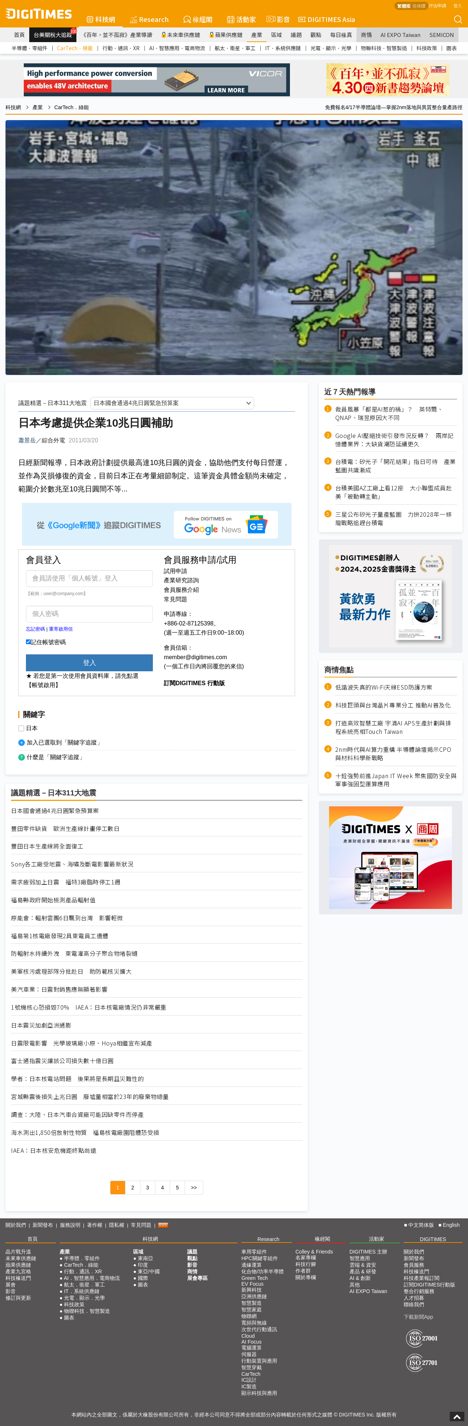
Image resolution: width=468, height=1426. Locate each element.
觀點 (315, 34)
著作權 (94, 1225)
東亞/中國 (149, 1271)
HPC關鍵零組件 (259, 1258)
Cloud (248, 1336)
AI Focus (251, 1342)
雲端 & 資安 (363, 1265)
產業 (256, 34)
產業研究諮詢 (181, 580)
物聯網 (249, 1316)
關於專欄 (305, 1277)
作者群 (303, 1271)
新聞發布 (43, 1225)
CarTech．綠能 (75, 48)
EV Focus (252, 1284)
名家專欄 (305, 1257)
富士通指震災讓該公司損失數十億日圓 (62, 1060)
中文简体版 (421, 1225)
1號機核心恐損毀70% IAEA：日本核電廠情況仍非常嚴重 (89, 1007)
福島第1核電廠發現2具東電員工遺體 (60, 936)
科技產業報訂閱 (421, 1278)
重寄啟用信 (61, 629)
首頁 (19, 34)
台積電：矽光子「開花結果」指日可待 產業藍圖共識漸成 (395, 465)
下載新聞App (418, 1317)
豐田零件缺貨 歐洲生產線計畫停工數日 (65, 828)
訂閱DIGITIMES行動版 (430, 1285)
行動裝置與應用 (259, 1361)
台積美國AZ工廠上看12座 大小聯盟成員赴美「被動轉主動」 (393, 492)
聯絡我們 (414, 1304)
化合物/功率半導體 (262, 1271)
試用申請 (175, 571)
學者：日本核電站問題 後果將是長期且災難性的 (77, 1078)
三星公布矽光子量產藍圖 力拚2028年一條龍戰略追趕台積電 (393, 518)
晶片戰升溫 (18, 1252)
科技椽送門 (18, 1278)
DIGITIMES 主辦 (368, 1252)
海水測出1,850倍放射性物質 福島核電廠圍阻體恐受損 (85, 1132)
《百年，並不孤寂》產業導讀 (116, 34)
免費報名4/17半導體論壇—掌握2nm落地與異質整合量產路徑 (394, 107)
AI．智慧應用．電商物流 (177, 48)
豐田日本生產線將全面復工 (47, 846)
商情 (366, 34)
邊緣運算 (251, 1265)
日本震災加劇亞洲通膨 (41, 1025)
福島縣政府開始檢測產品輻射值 (53, 900)
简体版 (419, 6)
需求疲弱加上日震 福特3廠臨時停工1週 (66, 882)
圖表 (451, 48)
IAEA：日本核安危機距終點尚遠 (53, 1150)
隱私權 (116, 1225)
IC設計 (249, 1380)
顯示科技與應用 (259, 1393)
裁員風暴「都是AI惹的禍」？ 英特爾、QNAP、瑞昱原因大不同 (389, 413)
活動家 (241, 19)
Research (149, 19)
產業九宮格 (18, 1271)
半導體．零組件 (30, 48)
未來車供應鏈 (180, 34)
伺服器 (249, 1354)
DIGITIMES (433, 1239)
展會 (10, 1285)
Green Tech (254, 1278)
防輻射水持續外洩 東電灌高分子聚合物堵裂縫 (74, 953)
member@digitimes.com (195, 657)
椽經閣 (198, 19)
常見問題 (175, 599)
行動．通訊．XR (121, 48)
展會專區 (197, 1278)
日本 (32, 728)
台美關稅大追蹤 (55, 32)
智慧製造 (251, 1303)
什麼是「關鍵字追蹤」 (56, 757)
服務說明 (70, 1225)
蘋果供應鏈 (225, 34)
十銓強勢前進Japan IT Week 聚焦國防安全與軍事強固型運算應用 (396, 780)
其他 (355, 1285)
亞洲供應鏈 (254, 1296)
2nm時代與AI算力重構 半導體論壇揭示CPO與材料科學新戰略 (393, 753)
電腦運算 (251, 1348)
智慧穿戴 (251, 1367)
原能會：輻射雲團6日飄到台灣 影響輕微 (67, 918)
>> (194, 1188)
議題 (296, 34)
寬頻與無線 (254, 1323)
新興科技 (251, 1290)
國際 (143, 1278)
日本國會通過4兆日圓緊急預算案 (55, 810)
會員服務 (414, 1265)
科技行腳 (305, 1264)
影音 (277, 19)
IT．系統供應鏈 (283, 48)
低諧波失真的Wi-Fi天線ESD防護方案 (384, 687)
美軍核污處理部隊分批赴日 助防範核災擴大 (71, 971)
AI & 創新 (360, 1278)
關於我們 (15, 1225)
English (451, 1225)
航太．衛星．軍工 (235, 48)
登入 (457, 5)
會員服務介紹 (181, 590)
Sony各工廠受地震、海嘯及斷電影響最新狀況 (72, 864)
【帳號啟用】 (43, 685)
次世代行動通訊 (259, 1329)
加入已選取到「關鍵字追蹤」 (65, 742)
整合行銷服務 (419, 1291)
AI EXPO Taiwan (400, 34)
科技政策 (426, 48)
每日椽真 (341, 34)
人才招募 (414, 1298)
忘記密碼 (35, 629)
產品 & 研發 (363, 1271)
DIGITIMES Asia (326, 19)
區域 (276, 34)
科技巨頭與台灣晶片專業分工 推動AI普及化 (393, 705)
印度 (143, 1265)
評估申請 (437, 5)
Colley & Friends (314, 1252)
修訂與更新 (18, 1298)
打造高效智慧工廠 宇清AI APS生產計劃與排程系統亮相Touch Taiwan (393, 727)
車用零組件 (254, 1252)
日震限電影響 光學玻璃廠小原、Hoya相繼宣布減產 (81, 1043)
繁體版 (404, 6)
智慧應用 (360, 1258)
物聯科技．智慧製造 (384, 48)
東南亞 (145, 1258)
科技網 (100, 19)
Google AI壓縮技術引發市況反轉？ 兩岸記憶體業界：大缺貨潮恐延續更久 (394, 439)
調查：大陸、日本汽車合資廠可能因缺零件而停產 (77, 1114)
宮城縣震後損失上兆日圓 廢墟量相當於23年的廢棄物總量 (90, 1096)
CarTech (250, 1374)
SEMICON (441, 34)
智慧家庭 (251, 1309)
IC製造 (249, 1386)
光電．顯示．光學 (330, 48)
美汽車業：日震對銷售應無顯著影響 (59, 989)
